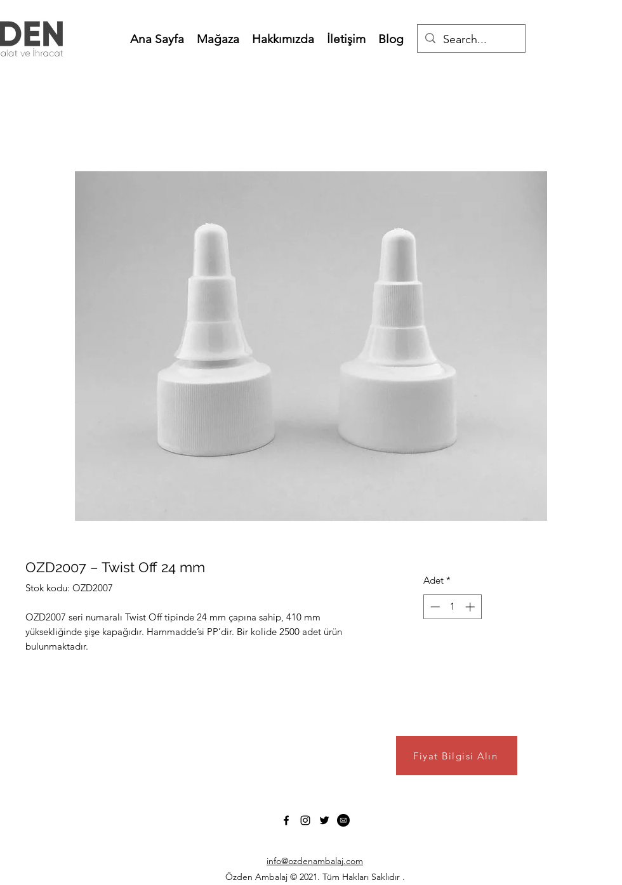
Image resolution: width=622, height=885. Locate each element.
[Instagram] (305, 820)
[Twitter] (324, 820)
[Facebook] (286, 820)
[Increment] (471, 607)
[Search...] (470, 40)
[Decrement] (433, 607)
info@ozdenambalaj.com (315, 861)
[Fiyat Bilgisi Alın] (456, 755)
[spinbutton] (452, 607)
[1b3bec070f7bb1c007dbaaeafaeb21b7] (343, 820)
